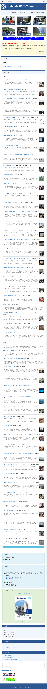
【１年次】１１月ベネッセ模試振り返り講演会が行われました (17, 239)
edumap (25, 685)
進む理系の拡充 (6, 304)
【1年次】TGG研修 (7, 425)
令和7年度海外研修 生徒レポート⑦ (11, 520)
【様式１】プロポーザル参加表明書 (13, 577)
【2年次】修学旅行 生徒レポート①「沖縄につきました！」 (16, 482)
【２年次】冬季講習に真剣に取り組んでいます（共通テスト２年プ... (18, 80)
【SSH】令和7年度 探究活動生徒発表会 (12, 89)
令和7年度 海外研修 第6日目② (10, 510)
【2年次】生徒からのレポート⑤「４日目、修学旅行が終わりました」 (18, 376)
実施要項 (7, 575)
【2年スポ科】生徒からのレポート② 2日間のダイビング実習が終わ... (18, 396)
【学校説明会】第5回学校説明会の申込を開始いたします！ (16, 312)
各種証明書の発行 (7, 657)
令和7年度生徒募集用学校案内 (23, 594)
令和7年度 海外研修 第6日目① (10, 529)
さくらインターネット (30, 687)
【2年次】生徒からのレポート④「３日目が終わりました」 (16, 406)
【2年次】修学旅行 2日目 (9, 444)
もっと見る (23, 547)
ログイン (44, 1)
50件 (5, 76)
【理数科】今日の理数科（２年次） (11, 248)
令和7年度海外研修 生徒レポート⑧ (11, 501)
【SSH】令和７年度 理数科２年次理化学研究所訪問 (14, 358)
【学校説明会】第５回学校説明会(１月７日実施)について (16, 341)
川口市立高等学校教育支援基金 (10, 659)
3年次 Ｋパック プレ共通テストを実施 (12, 107)
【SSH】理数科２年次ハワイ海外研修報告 (12, 135)
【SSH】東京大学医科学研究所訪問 (11, 145)
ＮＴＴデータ (24, 687)
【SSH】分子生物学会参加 (9, 332)
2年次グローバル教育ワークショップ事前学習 (13, 276)
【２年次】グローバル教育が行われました (12, 193)
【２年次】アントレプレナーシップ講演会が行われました (16, 230)
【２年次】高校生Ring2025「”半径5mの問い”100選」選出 (16, 117)
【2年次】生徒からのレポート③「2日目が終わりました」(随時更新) (18, 434)
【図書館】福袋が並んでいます (10, 295)
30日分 (4, 62)
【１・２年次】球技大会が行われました (12, 286)
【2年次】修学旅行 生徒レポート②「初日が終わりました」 (16, 464)
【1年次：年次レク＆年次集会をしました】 (13, 183)
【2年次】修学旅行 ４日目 (9, 366)
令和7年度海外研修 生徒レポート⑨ (11, 492)
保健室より (7, 644)
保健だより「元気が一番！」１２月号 (11, 350)
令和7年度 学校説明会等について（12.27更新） (12, 66)
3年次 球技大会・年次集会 (9, 165)
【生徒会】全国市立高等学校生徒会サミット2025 (14, 267)
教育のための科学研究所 (17, 687)
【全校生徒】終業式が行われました (11, 126)
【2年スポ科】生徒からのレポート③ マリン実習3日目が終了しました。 (19, 385)
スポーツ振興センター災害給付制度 (12, 645)
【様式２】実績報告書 (10, 578)
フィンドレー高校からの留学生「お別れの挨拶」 (14, 98)
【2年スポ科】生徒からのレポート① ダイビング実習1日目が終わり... (18, 453)
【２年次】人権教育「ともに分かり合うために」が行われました (17, 211)
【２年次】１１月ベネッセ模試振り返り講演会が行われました (17, 258)
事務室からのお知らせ (9, 655)
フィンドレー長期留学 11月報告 (10, 323)
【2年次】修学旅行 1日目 (9, 473)
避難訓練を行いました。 (8, 174)
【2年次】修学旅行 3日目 (9, 416)
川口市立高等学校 (8, 1)
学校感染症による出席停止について (11, 647)
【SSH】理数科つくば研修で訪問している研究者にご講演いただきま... (19, 221)
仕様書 (7, 576)
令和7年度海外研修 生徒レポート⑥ (11, 538)
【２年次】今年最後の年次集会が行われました (13, 202)
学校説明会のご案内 (24, 621)
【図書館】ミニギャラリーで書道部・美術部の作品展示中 (16, 154)
